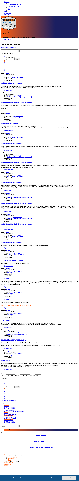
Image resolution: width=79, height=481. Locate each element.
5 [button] (4, 66)
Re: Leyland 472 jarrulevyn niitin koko (12, 260)
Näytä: (8, 375)
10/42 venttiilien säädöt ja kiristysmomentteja (19, 97)
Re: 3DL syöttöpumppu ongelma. (11, 83)
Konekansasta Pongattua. (14, 117)
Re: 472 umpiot (5, 278)
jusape (8, 73)
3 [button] (4, 63)
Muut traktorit (17, 332)
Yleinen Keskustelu (18, 116)
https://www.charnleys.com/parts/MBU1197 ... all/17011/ (16, 305)
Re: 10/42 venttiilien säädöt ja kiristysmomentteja (16, 102)
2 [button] (4, 62)
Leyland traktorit (17, 253)
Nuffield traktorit (17, 76)
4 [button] (4, 65)
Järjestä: (22, 375)
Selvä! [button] (69, 478)
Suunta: (35, 375)
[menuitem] (14, 4)
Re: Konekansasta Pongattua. (10, 123)
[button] (4, 56)
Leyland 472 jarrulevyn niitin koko (16, 254)
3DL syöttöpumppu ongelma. (15, 77)
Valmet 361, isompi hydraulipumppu (17, 334)
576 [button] (5, 69)
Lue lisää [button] (54, 478)
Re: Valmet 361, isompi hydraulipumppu (13, 340)
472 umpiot (10, 272)
